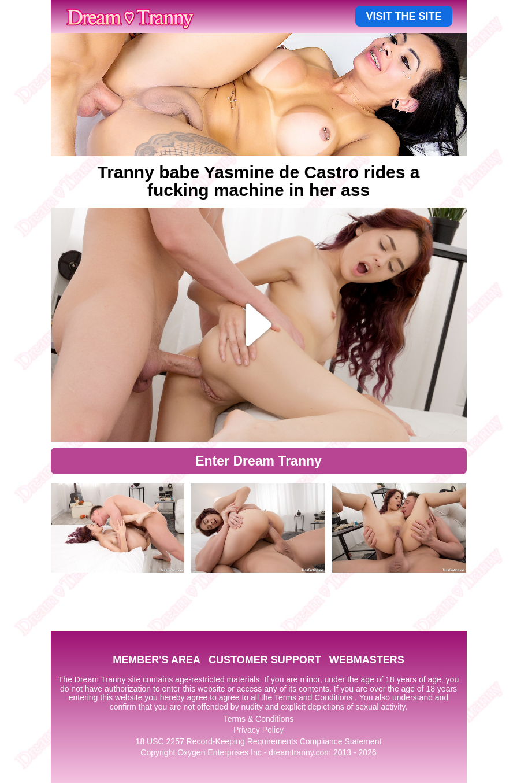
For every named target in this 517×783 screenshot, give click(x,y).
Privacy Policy (258, 729)
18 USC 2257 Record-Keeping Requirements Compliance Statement (259, 741)
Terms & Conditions (258, 718)
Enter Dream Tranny (258, 460)
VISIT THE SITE (403, 16)
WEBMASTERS (366, 660)
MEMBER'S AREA (156, 660)
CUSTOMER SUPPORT (265, 660)
